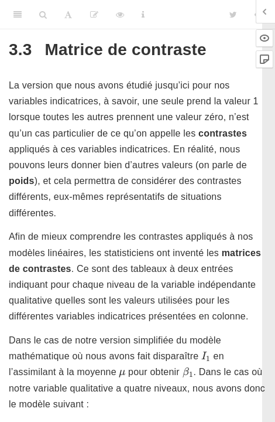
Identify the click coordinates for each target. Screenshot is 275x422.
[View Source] (120, 14)
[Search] (43, 14)
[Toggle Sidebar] (17, 14)
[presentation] (206, 356)
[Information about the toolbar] (143, 14)
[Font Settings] (68, 14)
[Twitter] (233, 14)
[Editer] (94, 14)
